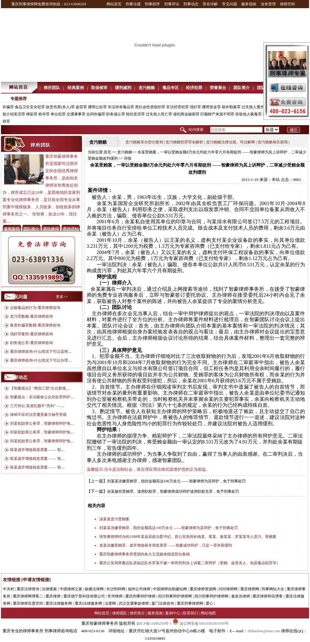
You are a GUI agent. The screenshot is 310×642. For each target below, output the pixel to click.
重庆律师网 (249, 589)
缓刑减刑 (123, 87)
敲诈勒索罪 (231, 107)
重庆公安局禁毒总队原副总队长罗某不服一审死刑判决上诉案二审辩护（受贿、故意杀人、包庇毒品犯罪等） (189, 563)
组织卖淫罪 (135, 114)
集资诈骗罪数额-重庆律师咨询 (35, 325)
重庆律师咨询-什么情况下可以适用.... (41, 351)
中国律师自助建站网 (170, 589)
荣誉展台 (218, 87)
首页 (107, 152)
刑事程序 (152, 4)
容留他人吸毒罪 (248, 114)
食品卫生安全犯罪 (30, 107)
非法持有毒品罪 (121, 107)
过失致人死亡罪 (159, 114)
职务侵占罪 (115, 114)
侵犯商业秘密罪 (186, 114)
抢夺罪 (44, 114)
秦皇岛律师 (240, 596)
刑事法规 (133, 4)
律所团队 (52, 87)
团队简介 (241, 87)
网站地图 (208, 613)
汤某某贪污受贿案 (114, 519)
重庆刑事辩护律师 (140, 596)
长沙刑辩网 (115, 589)
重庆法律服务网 (59, 603)
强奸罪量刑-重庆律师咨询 (31, 334)
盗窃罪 (81, 107)
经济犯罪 (194, 87)
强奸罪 (195, 107)
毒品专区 (170, 87)
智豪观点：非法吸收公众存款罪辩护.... (42, 397)
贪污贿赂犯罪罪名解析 (184, 142)
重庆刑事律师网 (190, 603)
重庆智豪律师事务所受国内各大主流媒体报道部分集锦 (144, 554)
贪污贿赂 (147, 87)
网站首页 (114, 4)
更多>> (62, 296)
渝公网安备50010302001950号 (200, 623)
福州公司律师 (139, 589)
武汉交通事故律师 (134, 603)
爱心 (209, 603)
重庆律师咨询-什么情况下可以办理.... (41, 360)
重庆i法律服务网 (88, 603)
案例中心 (172, 613)
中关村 (8, 589)
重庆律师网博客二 (28, 596)
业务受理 (268, 4)
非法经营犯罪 (177, 107)
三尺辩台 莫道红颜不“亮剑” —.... (37, 406)
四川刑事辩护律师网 (175, 596)
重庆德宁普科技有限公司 (84, 596)
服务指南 (248, 4)
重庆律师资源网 (203, 589)
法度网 (110, 603)
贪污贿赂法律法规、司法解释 (230, 142)
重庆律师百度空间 (28, 603)
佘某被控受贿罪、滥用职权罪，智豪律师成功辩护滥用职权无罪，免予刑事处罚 (173, 491)
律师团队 (119, 613)
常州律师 (114, 596)
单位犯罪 (58, 114)
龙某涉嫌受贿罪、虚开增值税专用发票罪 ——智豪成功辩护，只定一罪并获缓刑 (165, 545)
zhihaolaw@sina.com (263, 631)
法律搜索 (49, 589)
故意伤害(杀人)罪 (60, 107)
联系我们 (190, 613)
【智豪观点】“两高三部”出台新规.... (40, 388)
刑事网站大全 (273, 589)
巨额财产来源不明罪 (217, 114)
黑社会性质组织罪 (150, 107)
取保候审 (99, 87)
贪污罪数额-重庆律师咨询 (31, 316)
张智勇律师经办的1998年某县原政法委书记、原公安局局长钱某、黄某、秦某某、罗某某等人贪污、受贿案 (187, 536)
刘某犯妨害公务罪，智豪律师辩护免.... (42, 423)
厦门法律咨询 (162, 603)
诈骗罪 (8, 107)
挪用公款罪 (97, 107)
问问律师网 (228, 589)
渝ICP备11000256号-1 (153, 623)
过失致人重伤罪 (255, 107)
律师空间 (287, 4)
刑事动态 (191, 4)
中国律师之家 (71, 589)
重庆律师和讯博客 (268, 596)
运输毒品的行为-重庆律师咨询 (35, 307)
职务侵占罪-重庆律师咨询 (31, 343)
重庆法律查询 (28, 589)
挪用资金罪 (211, 107)
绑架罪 (31, 114)
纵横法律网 (94, 589)
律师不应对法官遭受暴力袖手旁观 (38, 414)
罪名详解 (210, 4)
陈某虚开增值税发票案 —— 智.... (37, 450)
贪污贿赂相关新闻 (273, 142)
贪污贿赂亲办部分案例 (144, 142)
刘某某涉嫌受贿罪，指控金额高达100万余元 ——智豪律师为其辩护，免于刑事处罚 (176, 481)
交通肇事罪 (76, 114)
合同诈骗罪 (95, 114)
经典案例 (76, 87)
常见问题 (229, 4)
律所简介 (137, 613)
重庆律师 (53, 596)
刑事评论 (171, 4)
